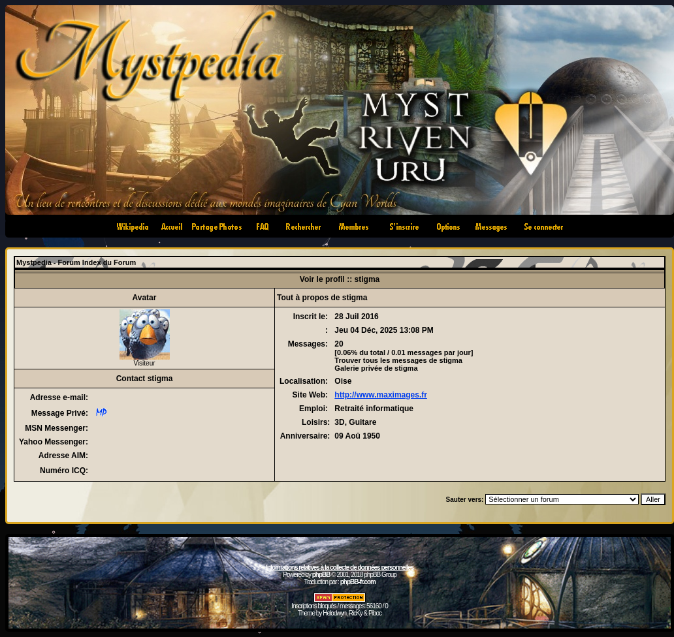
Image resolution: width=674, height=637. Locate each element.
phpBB (321, 574)
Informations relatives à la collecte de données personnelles (339, 567)
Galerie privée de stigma (375, 368)
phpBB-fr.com (358, 581)
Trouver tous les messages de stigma (398, 360)
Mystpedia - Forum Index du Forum (76, 262)
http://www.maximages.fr (380, 394)
